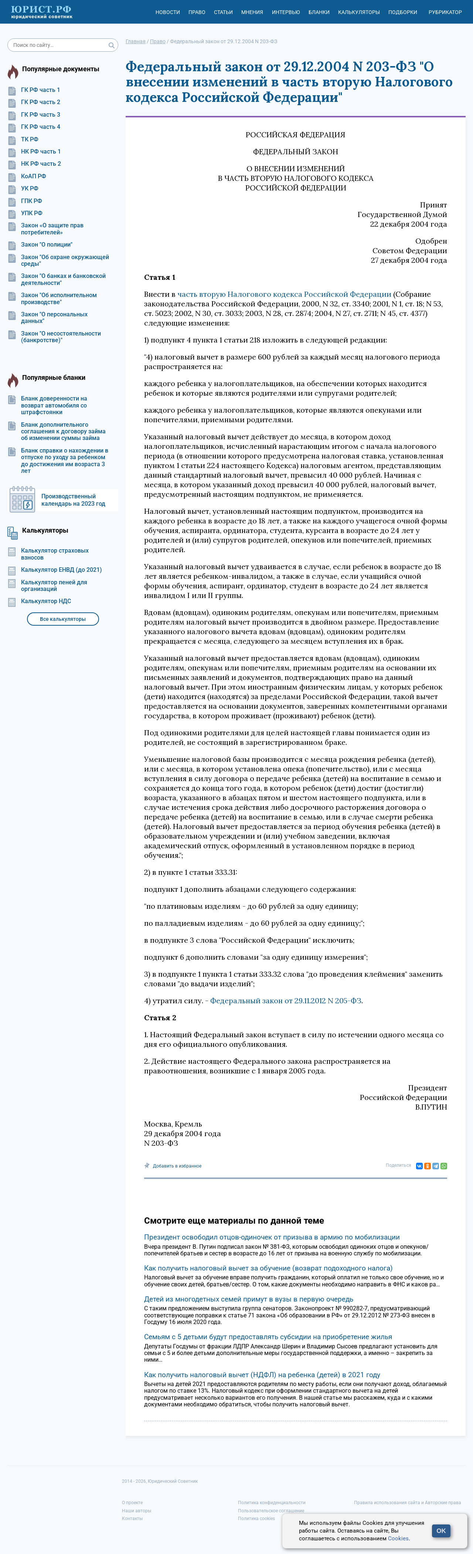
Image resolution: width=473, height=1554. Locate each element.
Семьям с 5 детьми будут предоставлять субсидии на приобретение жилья (268, 1337)
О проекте (132, 1502)
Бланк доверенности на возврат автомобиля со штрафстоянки (47, 405)
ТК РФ (22, 139)
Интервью (286, 12)
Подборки (402, 12)
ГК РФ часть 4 (33, 127)
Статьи (223, 12)
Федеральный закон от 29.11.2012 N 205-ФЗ (285, 1000)
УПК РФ (24, 213)
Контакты (132, 1518)
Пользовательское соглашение (271, 1510)
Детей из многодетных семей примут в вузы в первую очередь (248, 1299)
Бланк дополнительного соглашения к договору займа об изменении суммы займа (56, 432)
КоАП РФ (26, 176)
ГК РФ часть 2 (33, 102)
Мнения (252, 12)
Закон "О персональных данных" (47, 317)
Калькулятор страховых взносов (48, 554)
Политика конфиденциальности (272, 1502)
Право (196, 12)
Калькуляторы (359, 12)
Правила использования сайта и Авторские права (407, 1502)
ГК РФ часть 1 (33, 90)
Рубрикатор (445, 12)
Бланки (319, 12)
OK (441, 1530)
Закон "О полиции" (39, 244)
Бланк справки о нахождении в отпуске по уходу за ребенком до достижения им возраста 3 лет (57, 460)
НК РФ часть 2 (34, 164)
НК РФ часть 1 (34, 151)
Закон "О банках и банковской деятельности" (56, 279)
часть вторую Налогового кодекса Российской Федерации (284, 294)
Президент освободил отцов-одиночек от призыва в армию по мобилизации (272, 1237)
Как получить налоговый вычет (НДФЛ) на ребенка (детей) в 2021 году (262, 1375)
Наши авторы (136, 1510)
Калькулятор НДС (39, 601)
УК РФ (22, 188)
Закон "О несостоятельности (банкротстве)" (54, 337)
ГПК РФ (24, 201)
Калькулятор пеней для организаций (47, 585)
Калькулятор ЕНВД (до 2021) (54, 570)
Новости (168, 12)
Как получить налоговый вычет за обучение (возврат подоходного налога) (268, 1268)
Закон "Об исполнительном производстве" (52, 298)
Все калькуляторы (63, 619)
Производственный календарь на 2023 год (73, 500)
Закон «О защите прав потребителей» (45, 228)
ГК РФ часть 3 (33, 114)
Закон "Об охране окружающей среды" (58, 260)
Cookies (398, 1538)
